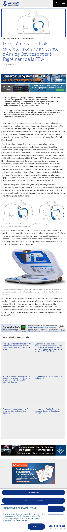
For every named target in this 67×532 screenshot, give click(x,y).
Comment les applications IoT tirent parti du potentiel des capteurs (15, 411)
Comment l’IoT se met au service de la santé (48, 377)
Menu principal (63, 3)
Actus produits (11, 38)
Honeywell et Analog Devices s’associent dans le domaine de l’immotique (47, 411)
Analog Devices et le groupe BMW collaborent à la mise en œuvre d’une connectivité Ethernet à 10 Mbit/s (17, 346)
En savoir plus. (22, 524)
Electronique (26, 38)
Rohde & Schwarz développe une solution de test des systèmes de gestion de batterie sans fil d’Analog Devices (16, 379)
